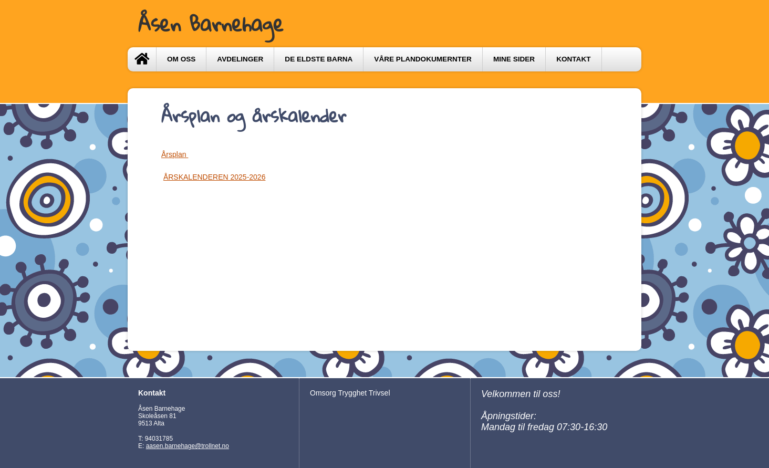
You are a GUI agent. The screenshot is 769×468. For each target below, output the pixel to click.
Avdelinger (240, 59)
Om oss (181, 59)
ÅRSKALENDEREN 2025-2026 (214, 177)
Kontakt (573, 59)
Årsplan (174, 154)
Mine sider (514, 59)
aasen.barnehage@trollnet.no (187, 446)
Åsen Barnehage (211, 24)
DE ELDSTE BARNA (318, 59)
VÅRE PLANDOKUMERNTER (423, 59)
